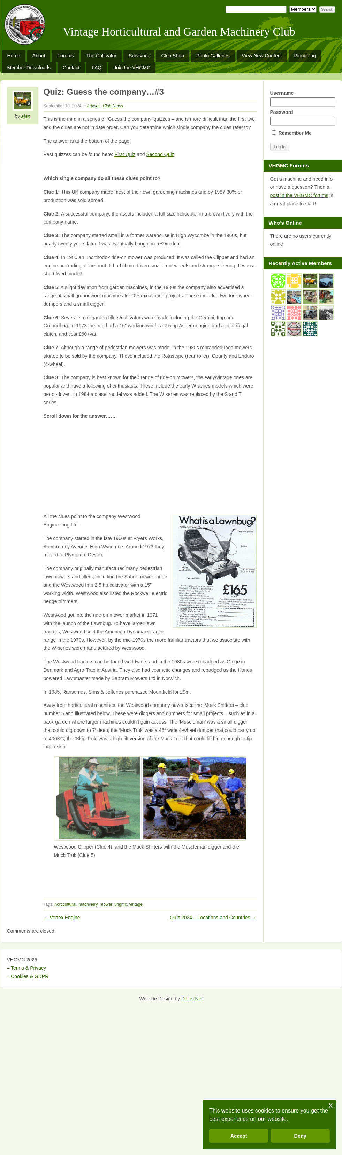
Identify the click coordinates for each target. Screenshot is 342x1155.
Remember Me (292, 133)
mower (106, 904)
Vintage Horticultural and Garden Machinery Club (179, 31)
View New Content (262, 55)
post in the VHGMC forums (299, 195)
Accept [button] (238, 1136)
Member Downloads (29, 67)
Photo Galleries (213, 55)
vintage (136, 904)
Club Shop (172, 55)
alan (25, 116)
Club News (113, 105)
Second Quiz (160, 154)
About (38, 55)
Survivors (139, 55)
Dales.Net (192, 998)
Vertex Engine (62, 917)
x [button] (330, 1105)
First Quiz (124, 154)
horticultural (65, 904)
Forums (65, 55)
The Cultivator (101, 55)
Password (302, 117)
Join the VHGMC (132, 67)
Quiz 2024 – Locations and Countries (213, 917)
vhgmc (120, 904)
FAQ (96, 67)
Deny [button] (300, 1136)
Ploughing (305, 55)
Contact (71, 67)
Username (302, 98)
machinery (87, 904)
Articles (93, 105)
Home (13, 55)
